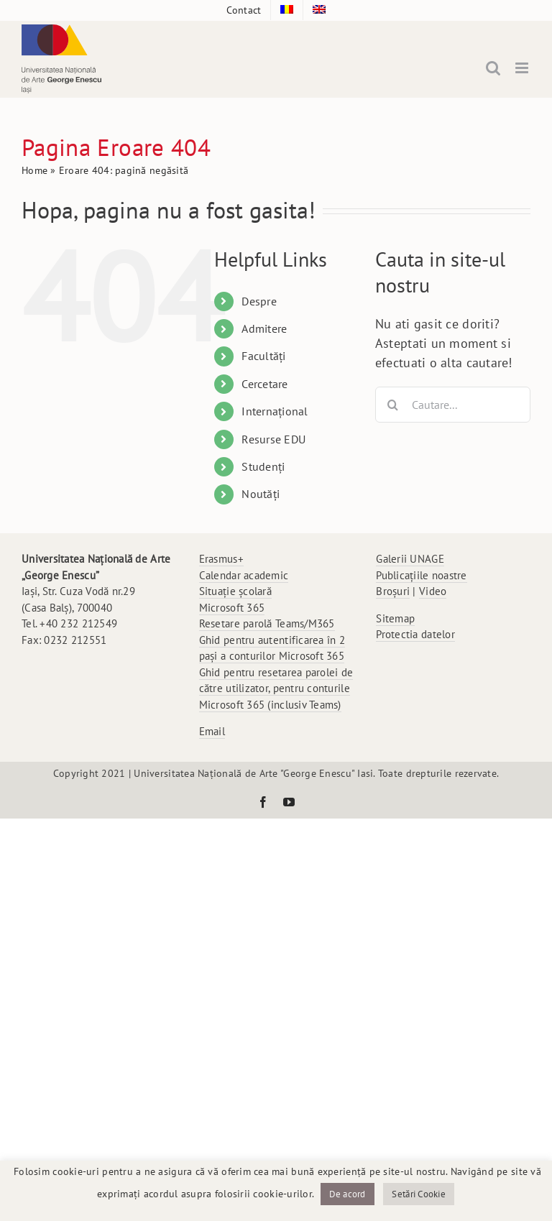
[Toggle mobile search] (493, 67)
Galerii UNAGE (410, 559)
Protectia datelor (415, 634)
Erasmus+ (221, 559)
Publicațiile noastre (421, 575)
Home (34, 170)
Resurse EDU (273, 439)
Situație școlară (235, 591)
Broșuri (393, 591)
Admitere (264, 328)
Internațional (275, 411)
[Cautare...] (452, 405)
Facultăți (263, 356)
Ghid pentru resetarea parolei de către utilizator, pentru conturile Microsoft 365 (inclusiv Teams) (276, 688)
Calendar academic (244, 575)
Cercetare (265, 384)
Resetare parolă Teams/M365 (267, 623)
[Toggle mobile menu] (522, 67)
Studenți (263, 466)
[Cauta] (393, 405)
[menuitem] (287, 10)
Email (212, 731)
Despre (259, 301)
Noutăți (261, 494)
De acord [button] (347, 1194)
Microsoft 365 (232, 607)
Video (432, 591)
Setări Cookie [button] (419, 1194)
